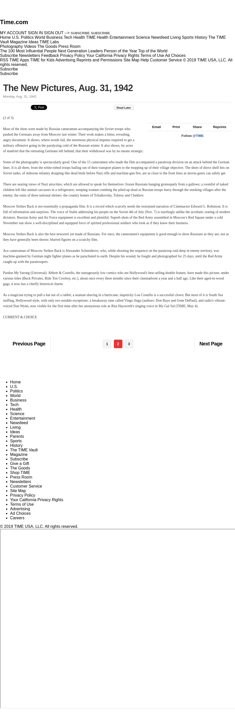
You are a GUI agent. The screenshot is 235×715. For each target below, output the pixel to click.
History (16, 451)
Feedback (50, 55)
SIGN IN (35, 33)
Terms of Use (152, 55)
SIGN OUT (53, 33)
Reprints (217, 132)
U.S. (14, 392)
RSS (4, 60)
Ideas (15, 437)
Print (174, 132)
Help (145, 60)
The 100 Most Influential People (28, 51)
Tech (14, 410)
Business (18, 406)
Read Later (126, 107)
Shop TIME (20, 478)
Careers (17, 523)
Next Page (210, 349)
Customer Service (166, 60)
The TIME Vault (24, 455)
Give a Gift (19, 469)
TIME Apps (19, 60)
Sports (16, 446)
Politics (16, 396)
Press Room (21, 483)
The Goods (20, 473)
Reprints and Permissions (99, 60)
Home (15, 387)
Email (154, 132)
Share (195, 132)
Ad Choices (177, 55)
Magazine (18, 460)
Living (15, 433)
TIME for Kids (42, 60)
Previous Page (29, 349)
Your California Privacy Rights (112, 55)
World (15, 401)
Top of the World (152, 51)
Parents (17, 442)
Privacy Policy (72, 55)
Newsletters (29, 55)
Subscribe (9, 55)
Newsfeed (19, 428)
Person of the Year (120, 51)
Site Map (131, 60)
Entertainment (22, 424)
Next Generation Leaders (80, 51)
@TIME (198, 141)
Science (17, 419)
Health (16, 415)
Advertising (65, 60)
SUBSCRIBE (80, 33)
